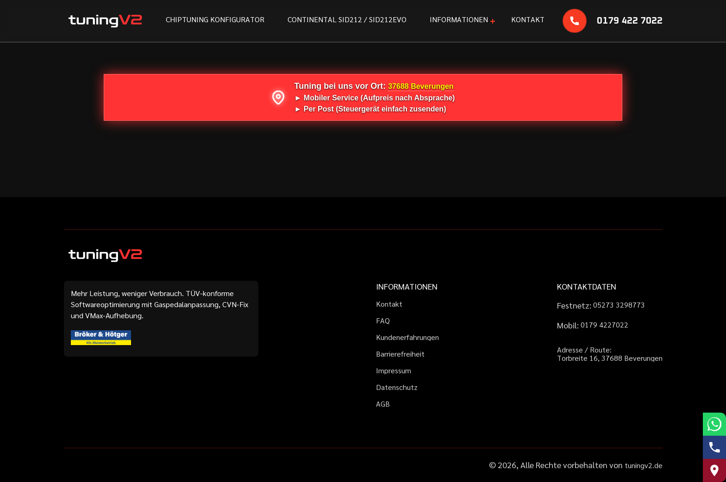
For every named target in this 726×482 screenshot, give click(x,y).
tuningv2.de (644, 465)
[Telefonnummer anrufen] (714, 447)
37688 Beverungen (420, 86)
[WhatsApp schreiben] (714, 424)
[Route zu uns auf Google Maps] (714, 470)
